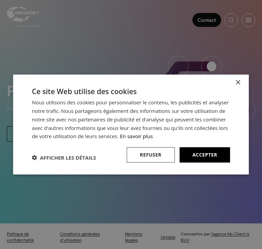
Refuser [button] (150, 154)
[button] (64, 158)
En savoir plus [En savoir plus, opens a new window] (136, 136)
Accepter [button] (204, 154)
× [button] (238, 82)
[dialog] (131, 124)
